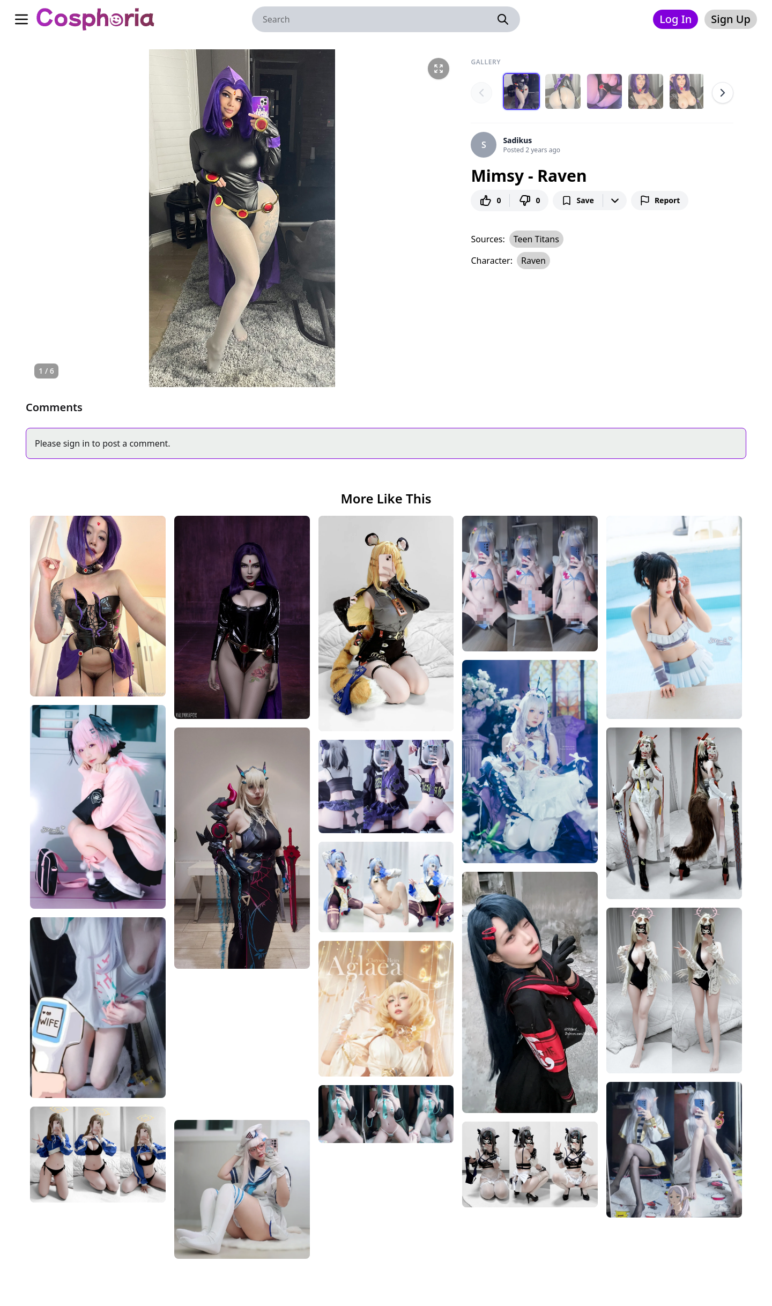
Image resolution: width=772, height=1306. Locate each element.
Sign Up (731, 19)
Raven (533, 260)
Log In (675, 19)
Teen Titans (536, 238)
